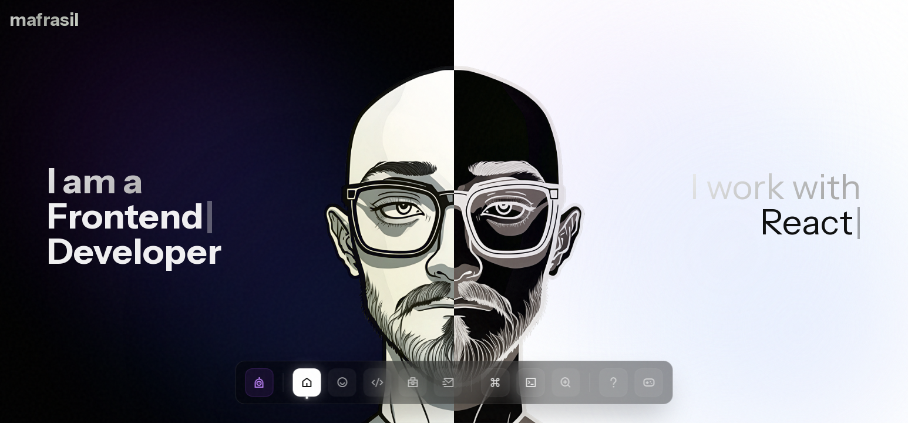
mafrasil (44, 20)
